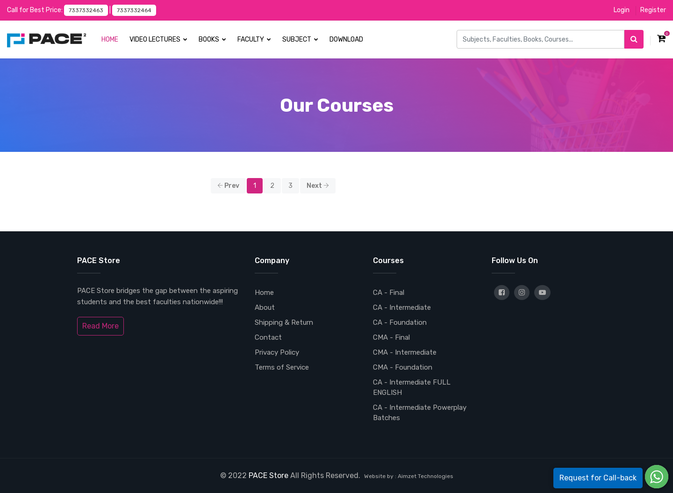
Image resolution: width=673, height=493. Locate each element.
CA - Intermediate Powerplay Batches (419, 412)
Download (346, 39)
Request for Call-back (598, 477)
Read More (100, 326)
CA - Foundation (400, 322)
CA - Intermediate (402, 307)
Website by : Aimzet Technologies (408, 476)
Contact (268, 337)
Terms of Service (282, 367)
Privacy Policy (277, 352)
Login (622, 10)
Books (212, 39)
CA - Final (388, 292)
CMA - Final (391, 337)
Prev (228, 186)
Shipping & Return (284, 322)
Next (318, 186)
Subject (300, 39)
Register (653, 10)
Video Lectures (158, 39)
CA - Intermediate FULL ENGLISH (412, 387)
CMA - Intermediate (405, 352)
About (265, 307)
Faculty (254, 39)
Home (109, 39)
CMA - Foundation (402, 367)
